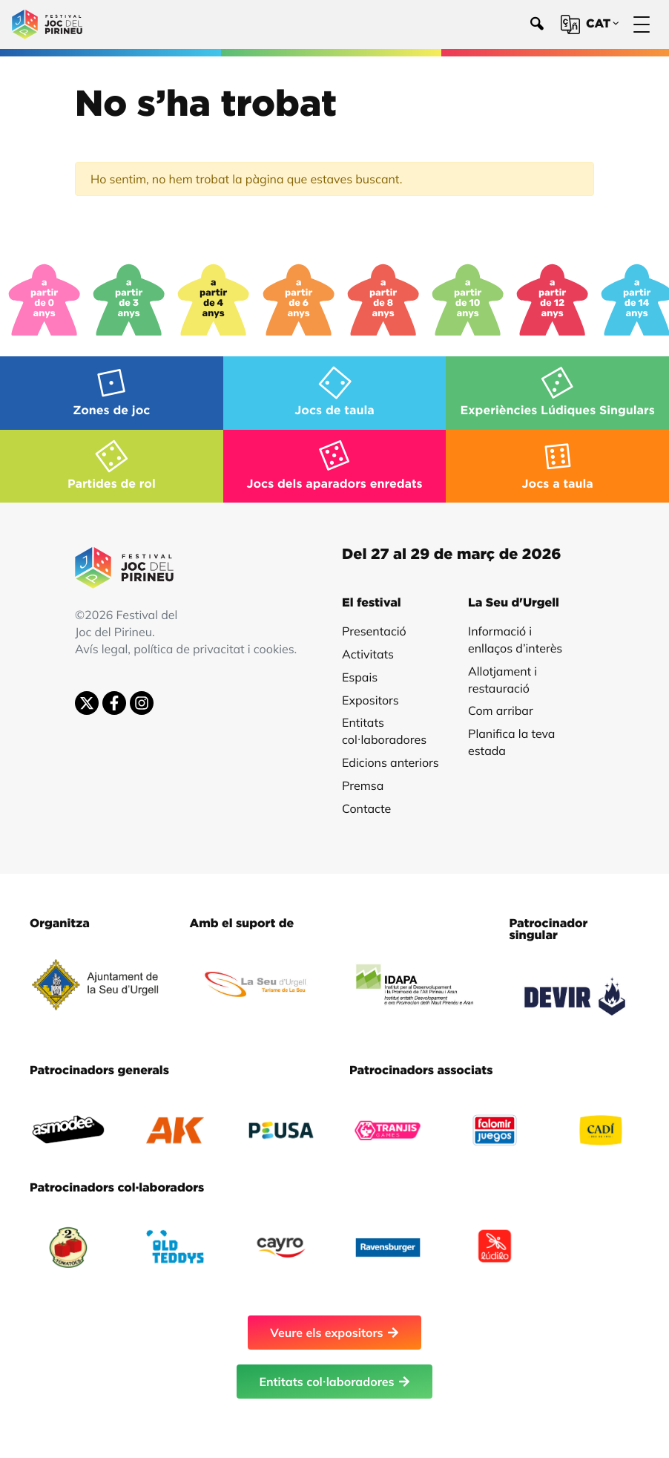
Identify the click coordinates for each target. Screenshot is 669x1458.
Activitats (368, 654)
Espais (360, 677)
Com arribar (500, 710)
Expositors (370, 700)
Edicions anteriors (390, 762)
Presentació (374, 631)
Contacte (366, 808)
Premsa (362, 785)
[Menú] (641, 25)
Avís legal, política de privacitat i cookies (184, 648)
